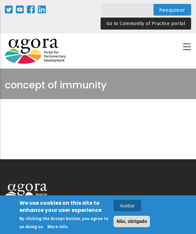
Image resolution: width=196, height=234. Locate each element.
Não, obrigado (131, 222)
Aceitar (127, 206)
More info (57, 227)
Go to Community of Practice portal (145, 23)
